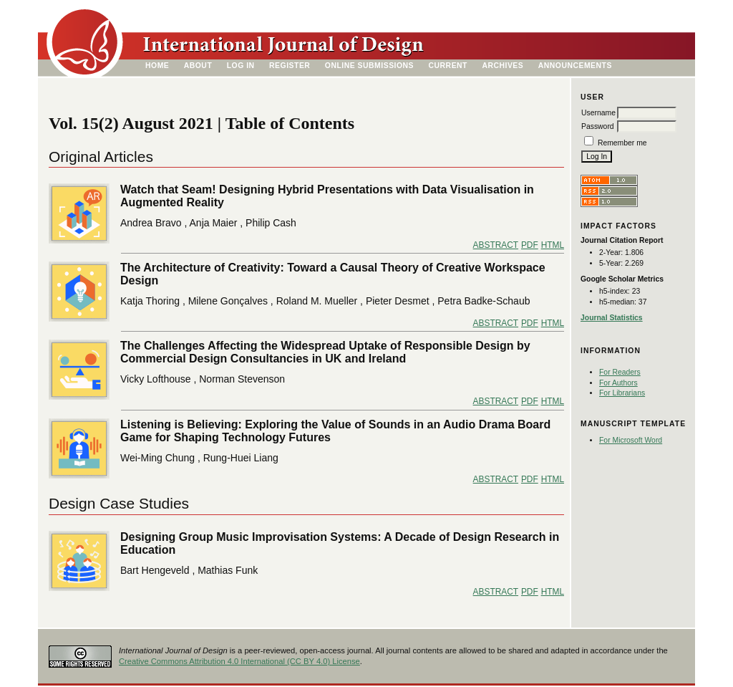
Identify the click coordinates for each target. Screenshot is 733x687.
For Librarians (622, 393)
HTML (552, 245)
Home (157, 65)
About (198, 65)
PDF (529, 245)
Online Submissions (369, 65)
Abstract (495, 245)
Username (598, 113)
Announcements (575, 65)
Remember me (622, 143)
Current (448, 65)
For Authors (618, 383)
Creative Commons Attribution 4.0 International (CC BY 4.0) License (239, 661)
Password (597, 126)
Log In (241, 65)
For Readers (620, 372)
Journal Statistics (612, 318)
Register (289, 65)
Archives (502, 65)
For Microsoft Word (630, 440)
